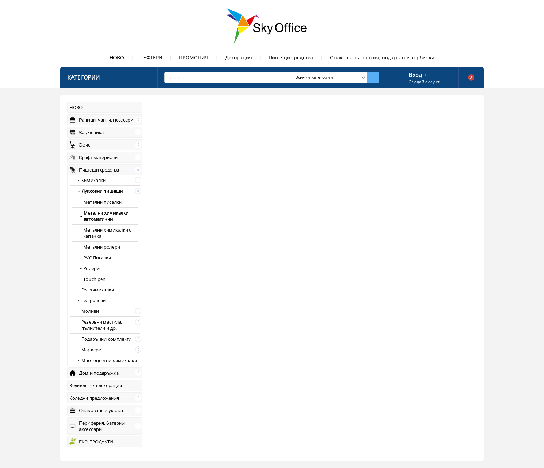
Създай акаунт (424, 82)
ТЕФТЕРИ (151, 57)
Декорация (238, 57)
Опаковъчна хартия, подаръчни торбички (382, 57)
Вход (415, 74)
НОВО (117, 57)
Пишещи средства (291, 57)
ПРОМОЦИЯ (193, 57)
